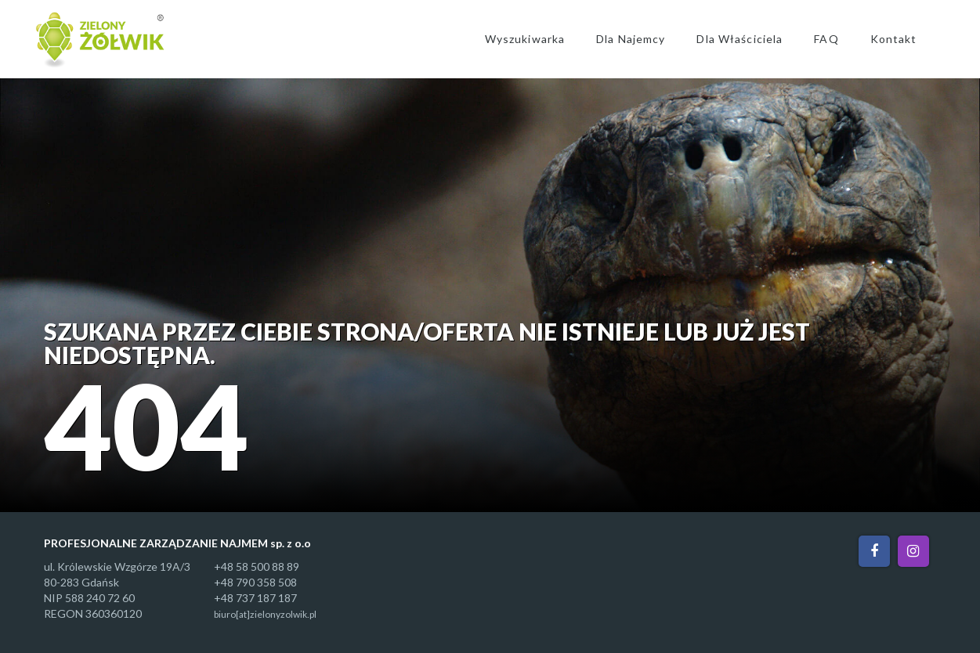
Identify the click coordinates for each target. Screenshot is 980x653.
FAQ (826, 38)
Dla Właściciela (739, 38)
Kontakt (893, 38)
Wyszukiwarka (525, 38)
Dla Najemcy (630, 38)
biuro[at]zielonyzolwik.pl (265, 614)
